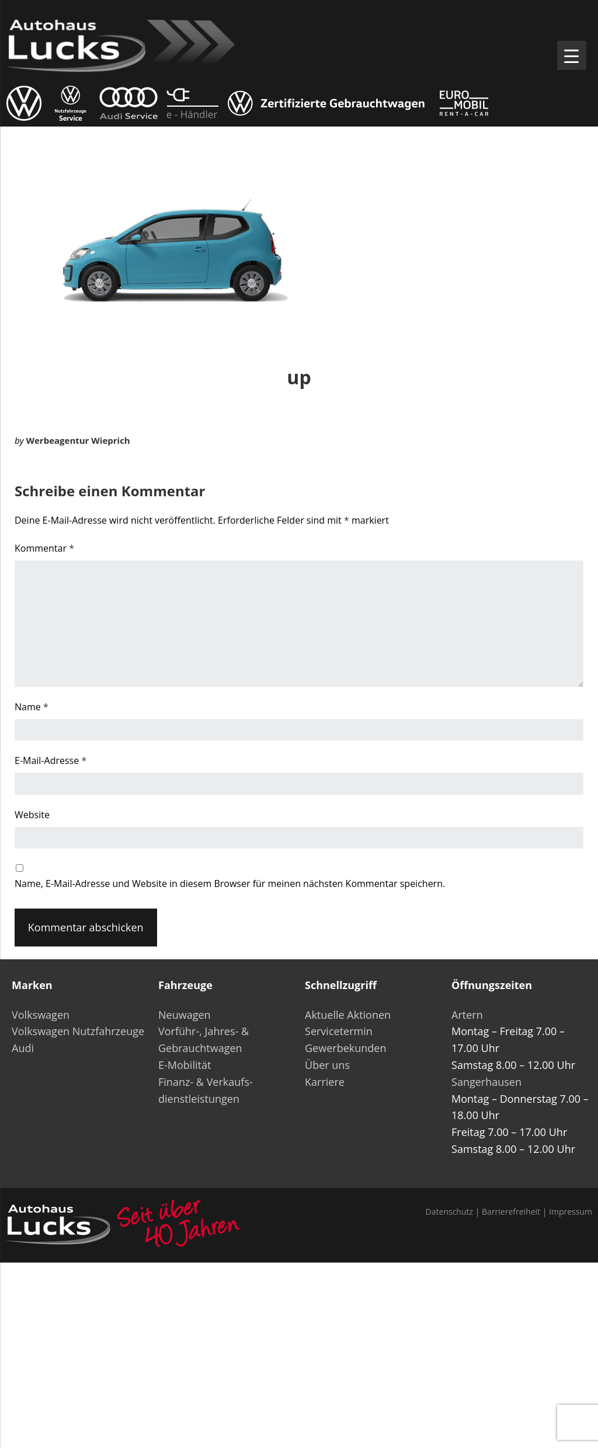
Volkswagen (40, 1015)
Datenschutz (449, 1211)
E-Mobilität (184, 1065)
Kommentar (44, 548)
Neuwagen (184, 1015)
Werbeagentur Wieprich (78, 440)
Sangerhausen (486, 1082)
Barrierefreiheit (511, 1211)
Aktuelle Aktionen (348, 1015)
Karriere (325, 1082)
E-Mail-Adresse (50, 760)
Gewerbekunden (345, 1048)
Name (31, 706)
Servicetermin (339, 1031)
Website (32, 814)
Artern (467, 1015)
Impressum (570, 1211)
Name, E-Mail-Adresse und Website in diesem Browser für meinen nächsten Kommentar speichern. (230, 883)
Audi (23, 1048)
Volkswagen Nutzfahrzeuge (78, 1031)
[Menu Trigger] (571, 55)
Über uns (327, 1065)
